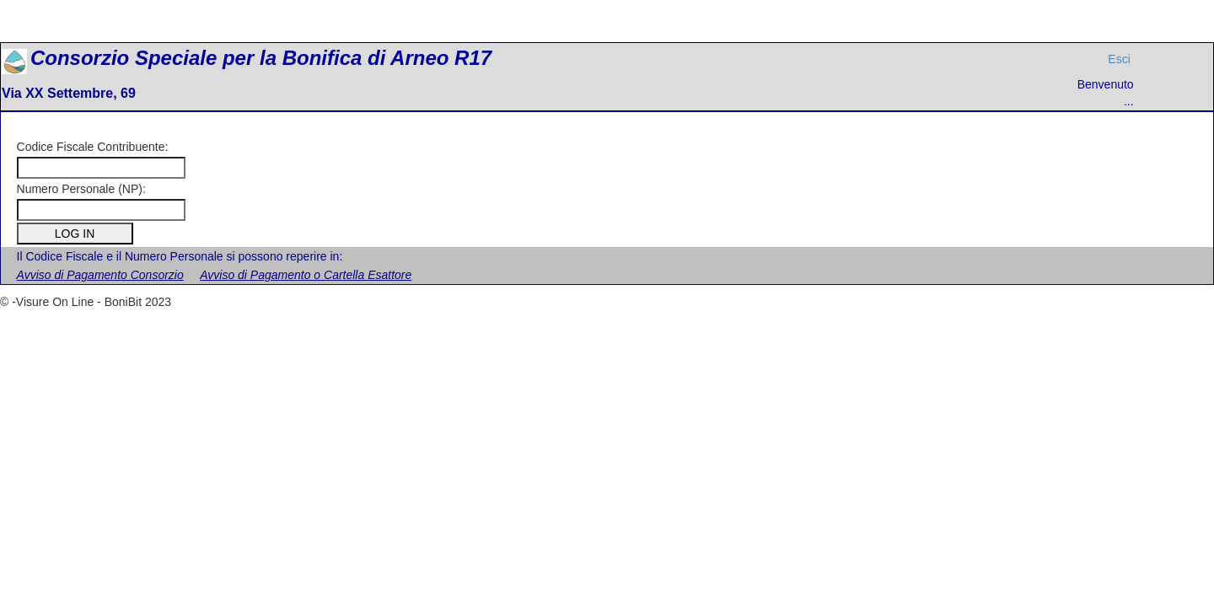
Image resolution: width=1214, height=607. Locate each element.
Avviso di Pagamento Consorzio (100, 275)
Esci (1119, 59)
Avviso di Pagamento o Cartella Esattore (305, 275)
